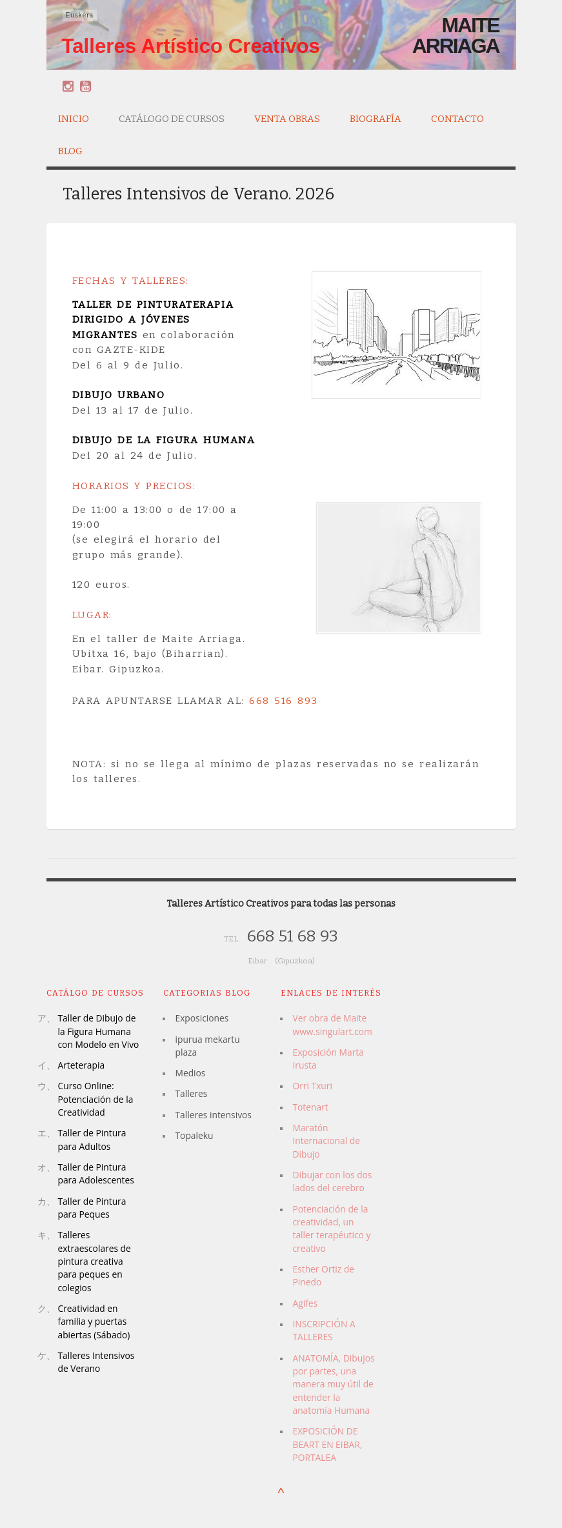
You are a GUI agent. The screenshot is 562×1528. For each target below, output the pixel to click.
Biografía (375, 117)
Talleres (191, 1093)
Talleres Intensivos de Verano (96, 1361)
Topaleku (194, 1135)
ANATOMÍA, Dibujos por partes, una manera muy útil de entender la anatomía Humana (333, 1384)
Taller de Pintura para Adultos (92, 1139)
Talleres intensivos (213, 1115)
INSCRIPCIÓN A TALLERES (323, 1330)
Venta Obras (287, 117)
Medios (190, 1073)
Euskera (80, 15)
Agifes (304, 1303)
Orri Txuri (312, 1086)
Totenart (310, 1107)
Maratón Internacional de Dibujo (326, 1140)
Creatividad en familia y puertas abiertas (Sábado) (94, 1321)
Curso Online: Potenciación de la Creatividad (96, 1099)
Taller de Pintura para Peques (92, 1207)
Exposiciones (201, 1018)
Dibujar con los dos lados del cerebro (332, 1181)
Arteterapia (81, 1065)
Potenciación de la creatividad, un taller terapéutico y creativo (331, 1228)
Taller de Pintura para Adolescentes (96, 1173)
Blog (70, 151)
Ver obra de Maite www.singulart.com (332, 1024)
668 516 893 (283, 701)
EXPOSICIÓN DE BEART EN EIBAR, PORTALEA (327, 1444)
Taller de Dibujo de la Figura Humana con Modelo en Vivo (98, 1031)
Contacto (457, 119)
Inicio (73, 119)
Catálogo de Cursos (171, 117)
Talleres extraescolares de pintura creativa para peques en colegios (94, 1261)
